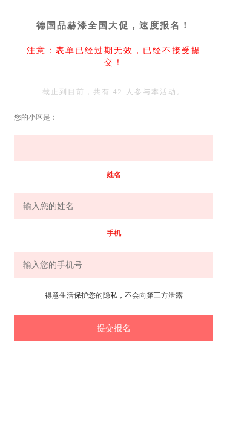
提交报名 (114, 328)
